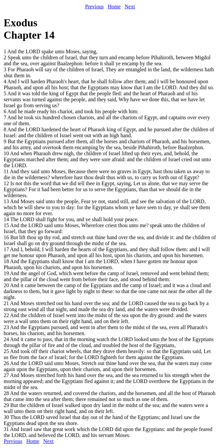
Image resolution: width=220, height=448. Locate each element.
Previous (94, 6)
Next (130, 6)
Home (114, 6)
